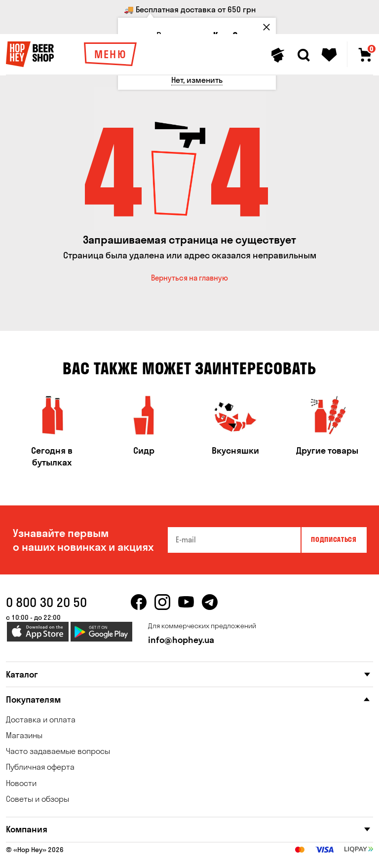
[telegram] (210, 602)
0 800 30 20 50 (46, 602)
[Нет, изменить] (196, 80)
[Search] (303, 55)
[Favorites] (329, 55)
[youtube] (186, 602)
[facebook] (139, 602)
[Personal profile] (278, 55)
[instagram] (162, 602)
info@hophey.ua (181, 639)
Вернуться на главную (189, 278)
